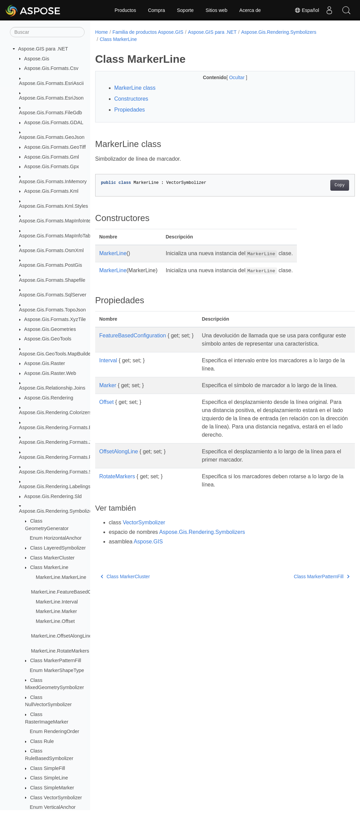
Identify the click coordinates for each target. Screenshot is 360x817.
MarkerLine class (135, 88)
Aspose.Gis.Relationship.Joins (52, 388)
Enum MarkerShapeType (57, 670)
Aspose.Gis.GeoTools (47, 338)
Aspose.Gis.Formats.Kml (51, 191)
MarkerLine (113, 253)
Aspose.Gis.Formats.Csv (51, 68)
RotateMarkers (117, 493)
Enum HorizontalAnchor (56, 538)
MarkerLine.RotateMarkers (60, 651)
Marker (107, 393)
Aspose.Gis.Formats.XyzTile (55, 319)
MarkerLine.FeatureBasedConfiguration (74, 592)
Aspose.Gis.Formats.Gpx (51, 166)
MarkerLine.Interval (57, 601)
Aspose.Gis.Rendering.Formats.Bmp (59, 427)
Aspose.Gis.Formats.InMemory (53, 181)
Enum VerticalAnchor (52, 807)
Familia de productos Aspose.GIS (148, 32)
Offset (106, 418)
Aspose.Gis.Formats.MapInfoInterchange (64, 220)
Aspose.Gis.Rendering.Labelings (55, 486)
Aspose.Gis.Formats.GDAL (54, 122)
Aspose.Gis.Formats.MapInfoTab (55, 235)
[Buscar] (47, 32)
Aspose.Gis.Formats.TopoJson (52, 309)
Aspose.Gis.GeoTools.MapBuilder (55, 353)
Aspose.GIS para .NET (43, 49)
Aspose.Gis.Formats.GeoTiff (55, 147)
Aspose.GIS (148, 558)
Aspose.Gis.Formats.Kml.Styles (53, 206)
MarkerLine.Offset (55, 621)
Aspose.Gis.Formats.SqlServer (53, 294)
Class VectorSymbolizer (56, 797)
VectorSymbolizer (144, 539)
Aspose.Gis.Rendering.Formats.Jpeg (59, 442)
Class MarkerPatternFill (55, 660)
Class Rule (42, 741)
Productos (125, 10)
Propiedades (129, 110)
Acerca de (250, 10)
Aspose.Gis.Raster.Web (50, 373)
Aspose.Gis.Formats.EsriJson (51, 98)
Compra (156, 10)
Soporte (185, 10)
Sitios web (217, 10)
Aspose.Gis (36, 58)
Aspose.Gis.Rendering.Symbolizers (57, 511)
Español (306, 10)
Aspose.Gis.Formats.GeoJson (52, 137)
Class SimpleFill (47, 768)
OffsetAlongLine (118, 468)
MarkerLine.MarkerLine (61, 577)
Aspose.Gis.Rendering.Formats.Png (58, 457)
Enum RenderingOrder (54, 731)
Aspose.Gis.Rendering (48, 397)
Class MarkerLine (49, 567)
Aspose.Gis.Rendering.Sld (53, 496)
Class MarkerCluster (52, 557)
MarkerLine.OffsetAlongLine (61, 636)
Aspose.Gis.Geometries (50, 329)
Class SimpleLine (49, 777)
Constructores (131, 99)
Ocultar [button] (228, 77)
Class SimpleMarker (52, 787)
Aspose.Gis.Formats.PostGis (50, 265)
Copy (321, 185)
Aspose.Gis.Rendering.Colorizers (55, 412)
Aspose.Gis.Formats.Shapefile (52, 280)
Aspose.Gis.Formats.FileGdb (50, 112)
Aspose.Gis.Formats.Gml (51, 157)
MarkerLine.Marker (56, 611)
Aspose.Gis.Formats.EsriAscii (51, 83)
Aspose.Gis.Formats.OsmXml (51, 250)
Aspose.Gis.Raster (44, 363)
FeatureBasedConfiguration (132, 335)
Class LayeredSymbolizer (58, 548)
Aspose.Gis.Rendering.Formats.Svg (58, 472)
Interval (108, 368)
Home (101, 32)
